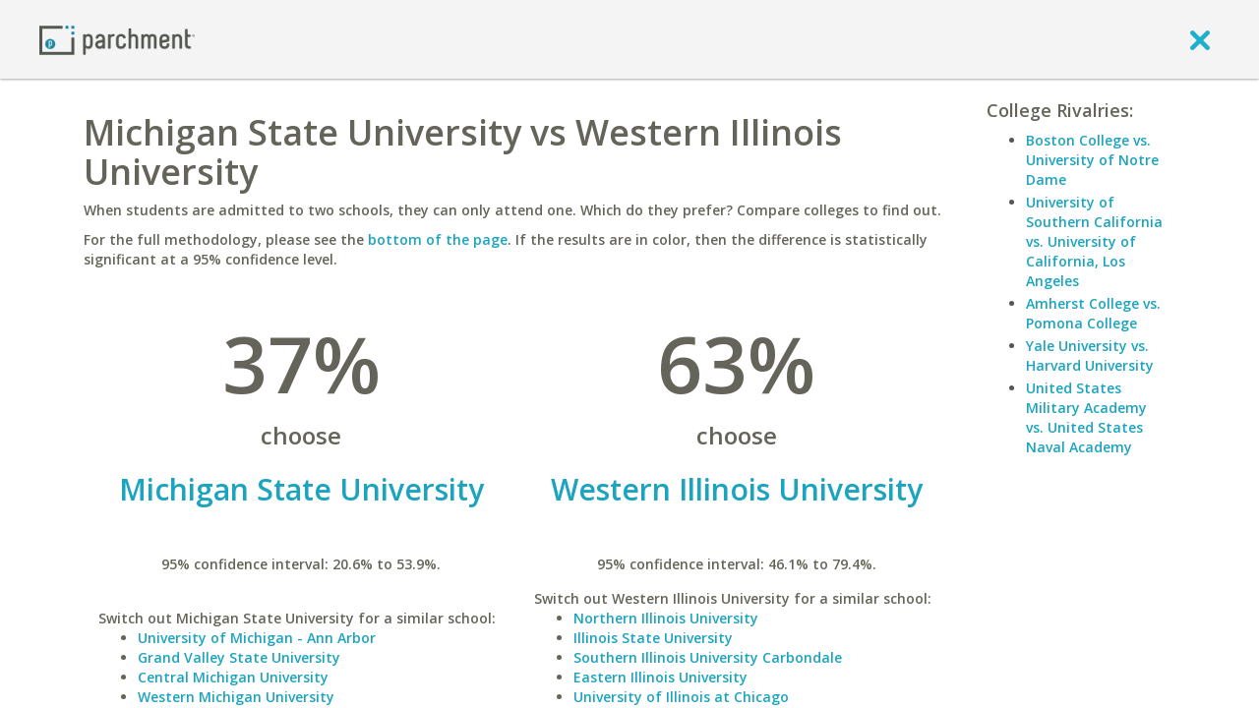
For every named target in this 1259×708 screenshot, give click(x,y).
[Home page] (117, 39)
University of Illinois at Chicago (681, 696)
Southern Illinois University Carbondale (707, 657)
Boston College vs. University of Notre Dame (1092, 160)
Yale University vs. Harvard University (1090, 355)
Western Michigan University (236, 696)
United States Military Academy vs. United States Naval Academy (1086, 417)
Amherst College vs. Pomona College (1093, 313)
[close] (1200, 39)
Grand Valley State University (239, 657)
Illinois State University (653, 637)
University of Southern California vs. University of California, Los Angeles (1094, 241)
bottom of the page (438, 239)
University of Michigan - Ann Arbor (257, 637)
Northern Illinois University (665, 618)
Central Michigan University (233, 677)
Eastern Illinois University (660, 677)
